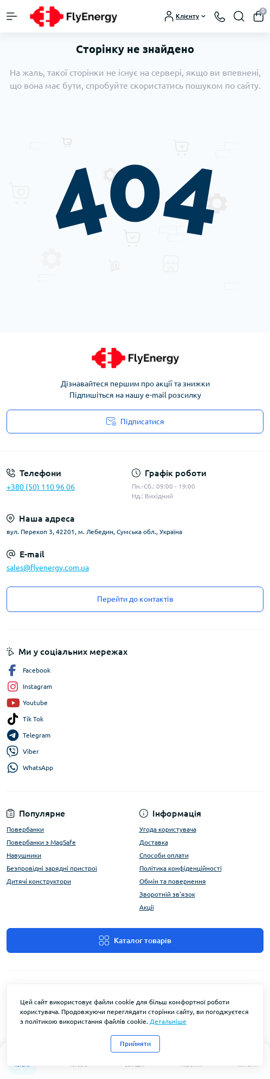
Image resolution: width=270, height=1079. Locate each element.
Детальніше (168, 1021)
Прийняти (135, 1043)
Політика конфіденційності (180, 868)
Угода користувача (167, 829)
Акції (146, 907)
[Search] (239, 16)
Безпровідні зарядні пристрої (52, 868)
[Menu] (12, 16)
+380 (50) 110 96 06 (41, 487)
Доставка (153, 842)
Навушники (24, 855)
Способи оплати (164, 855)
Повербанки (25, 829)
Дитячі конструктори (39, 881)
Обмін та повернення (172, 881)
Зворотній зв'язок (167, 894)
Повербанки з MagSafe (41, 842)
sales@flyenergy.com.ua (48, 567)
